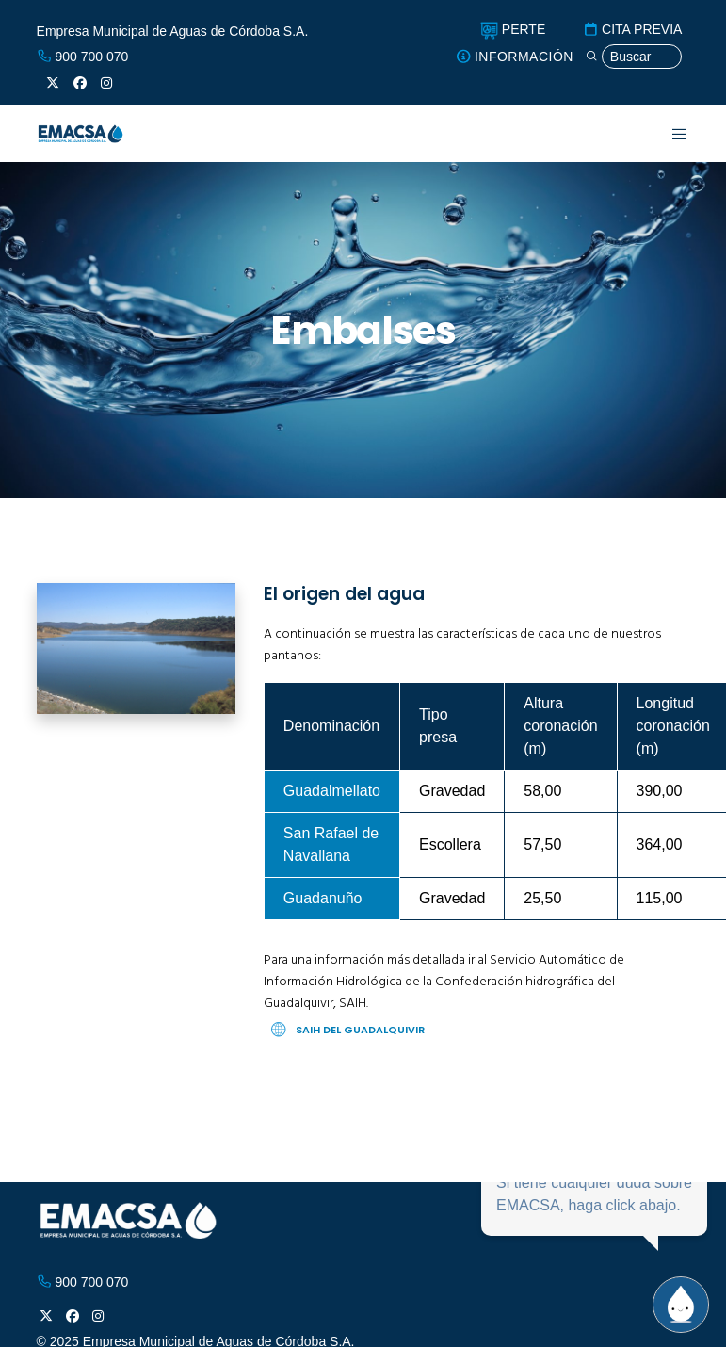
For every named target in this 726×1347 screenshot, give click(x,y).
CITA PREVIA (632, 29)
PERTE (512, 29)
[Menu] (668, 133)
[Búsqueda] (634, 57)
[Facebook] (80, 82)
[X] (52, 82)
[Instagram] (106, 82)
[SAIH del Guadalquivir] (477, 1030)
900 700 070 (83, 56)
